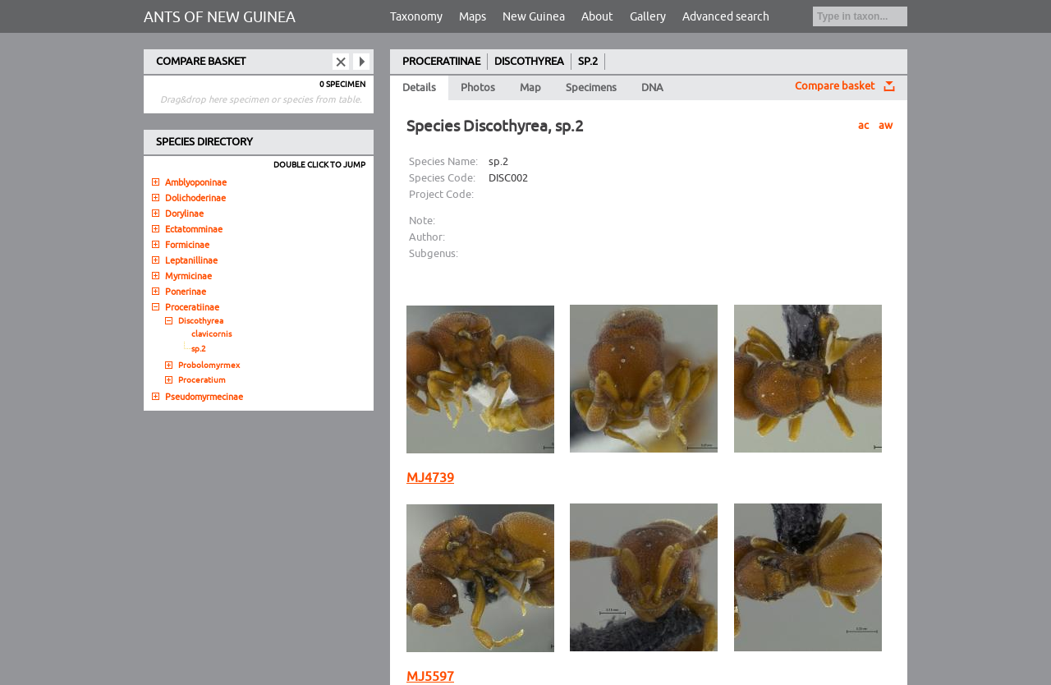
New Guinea (534, 17)
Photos (478, 87)
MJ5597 (430, 677)
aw (886, 125)
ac (863, 125)
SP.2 (588, 61)
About (597, 17)
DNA (652, 87)
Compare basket (834, 86)
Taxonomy (416, 17)
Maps (472, 17)
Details (419, 87)
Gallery (648, 17)
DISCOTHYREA (529, 61)
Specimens (591, 87)
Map (530, 87)
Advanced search (725, 17)
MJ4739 (430, 478)
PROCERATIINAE (441, 61)
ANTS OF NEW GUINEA (220, 17)
